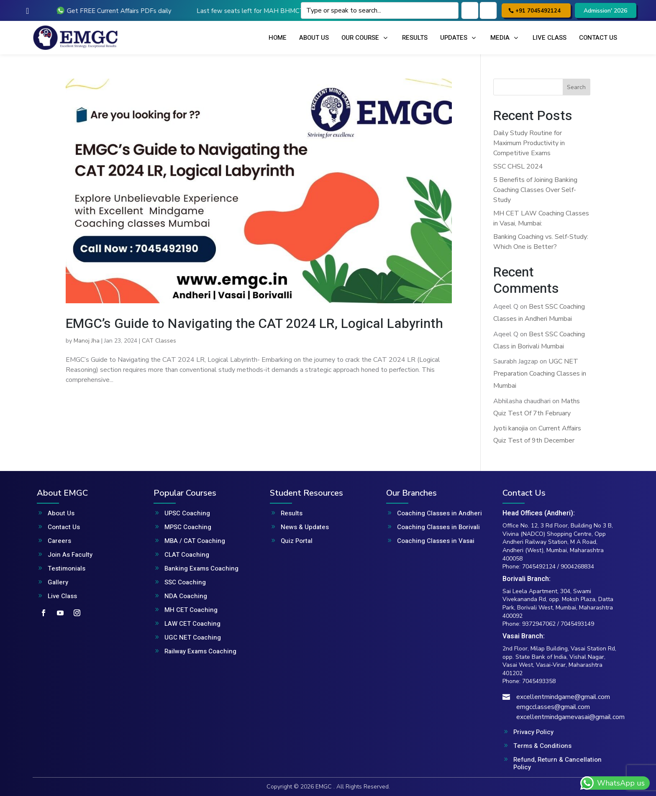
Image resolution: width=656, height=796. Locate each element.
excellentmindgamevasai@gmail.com (570, 717)
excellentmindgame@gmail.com (563, 696)
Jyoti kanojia (510, 428)
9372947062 (539, 624)
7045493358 (539, 681)
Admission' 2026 (605, 11)
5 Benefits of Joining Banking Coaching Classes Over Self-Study (535, 190)
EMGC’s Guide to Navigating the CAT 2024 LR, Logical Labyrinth (254, 323)
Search (576, 87)
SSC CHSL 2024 (518, 166)
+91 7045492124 (538, 11)
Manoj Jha (87, 341)
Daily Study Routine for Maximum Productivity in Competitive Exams (529, 143)
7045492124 (539, 567)
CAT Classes (159, 341)
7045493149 (577, 624)
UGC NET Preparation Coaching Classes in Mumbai (539, 373)
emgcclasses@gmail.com (553, 707)
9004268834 (577, 567)
